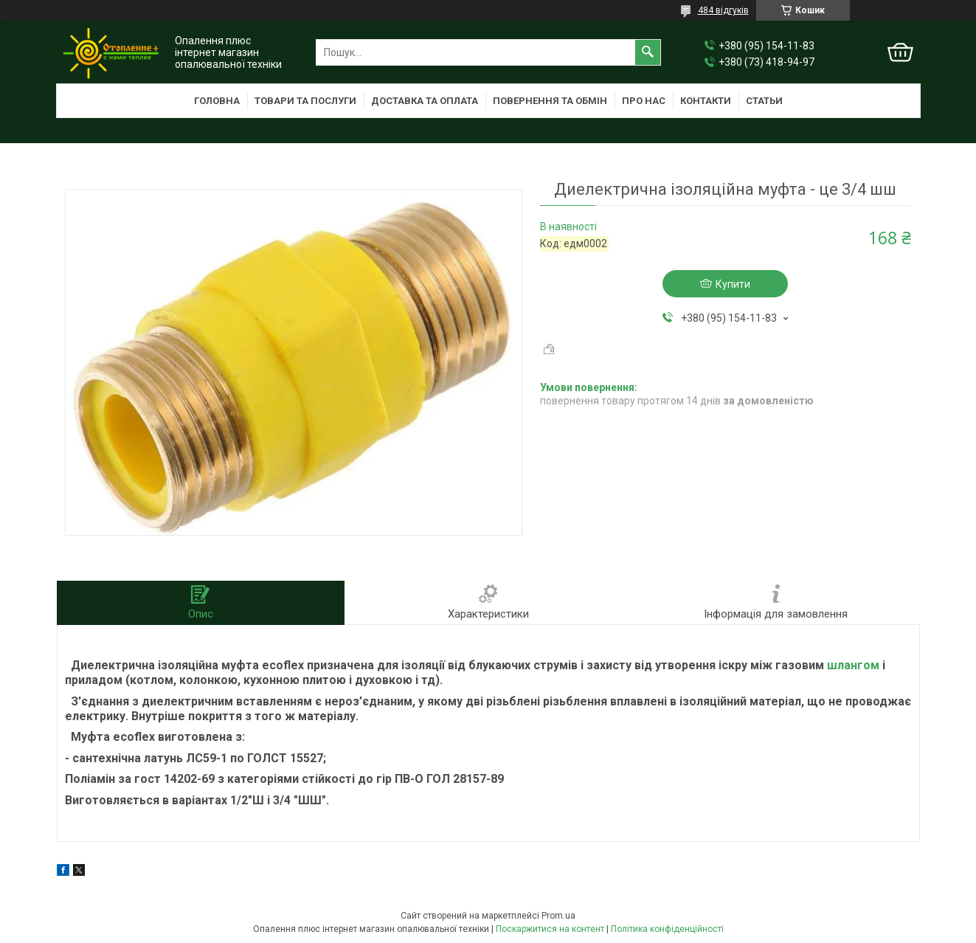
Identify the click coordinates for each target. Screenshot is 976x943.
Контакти (705, 100)
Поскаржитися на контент (550, 929)
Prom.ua (558, 916)
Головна (217, 100)
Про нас (643, 100)
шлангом (853, 665)
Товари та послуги (305, 100)
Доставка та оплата (424, 100)
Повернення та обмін (550, 100)
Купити (733, 284)
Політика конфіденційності (667, 929)
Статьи (764, 100)
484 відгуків (723, 10)
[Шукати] (647, 52)
